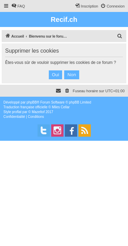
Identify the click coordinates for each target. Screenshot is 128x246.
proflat (17, 112)
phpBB (32, 102)
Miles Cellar (61, 107)
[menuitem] (18, 6)
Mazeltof (38, 112)
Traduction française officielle (25, 107)
